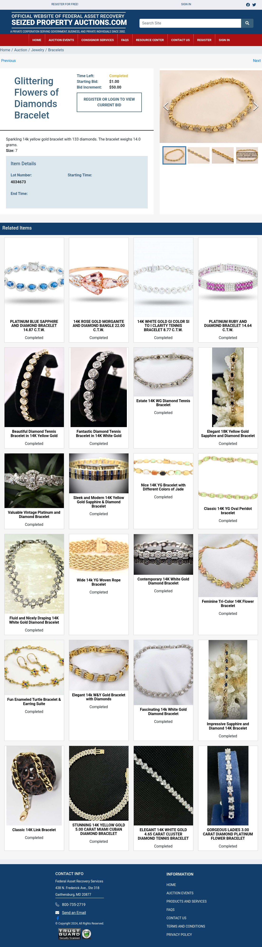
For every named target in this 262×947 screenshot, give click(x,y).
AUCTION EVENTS (61, 40)
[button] (174, 155)
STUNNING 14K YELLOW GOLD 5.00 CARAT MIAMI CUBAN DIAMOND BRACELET (98, 829)
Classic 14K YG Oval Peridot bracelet (228, 511)
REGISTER (204, 40)
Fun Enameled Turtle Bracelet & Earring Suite (34, 701)
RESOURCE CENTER (150, 40)
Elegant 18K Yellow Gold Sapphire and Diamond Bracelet (228, 433)
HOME (37, 40)
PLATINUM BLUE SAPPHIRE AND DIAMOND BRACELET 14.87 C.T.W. (34, 326)
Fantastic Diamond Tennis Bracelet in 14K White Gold (99, 433)
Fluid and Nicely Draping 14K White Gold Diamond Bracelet (34, 620)
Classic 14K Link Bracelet (34, 830)
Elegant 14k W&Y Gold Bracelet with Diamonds (98, 697)
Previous (8, 60)
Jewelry (37, 50)
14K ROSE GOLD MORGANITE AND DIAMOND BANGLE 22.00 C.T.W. (99, 326)
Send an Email (74, 912)
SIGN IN (224, 40)
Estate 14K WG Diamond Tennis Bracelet (163, 403)
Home (5, 50)
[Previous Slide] (166, 106)
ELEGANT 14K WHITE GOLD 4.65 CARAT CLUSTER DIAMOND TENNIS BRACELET (163, 834)
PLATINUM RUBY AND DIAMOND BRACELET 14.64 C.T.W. (228, 326)
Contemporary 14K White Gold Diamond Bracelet (163, 581)
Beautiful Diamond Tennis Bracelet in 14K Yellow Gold (34, 433)
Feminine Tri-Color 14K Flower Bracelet (228, 603)
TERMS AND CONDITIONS (186, 926)
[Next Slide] (256, 106)
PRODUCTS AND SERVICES (187, 901)
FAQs (125, 40)
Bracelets (56, 50)
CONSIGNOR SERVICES (97, 40)
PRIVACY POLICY (179, 935)
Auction (20, 50)
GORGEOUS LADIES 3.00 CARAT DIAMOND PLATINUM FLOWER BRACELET (228, 834)
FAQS (171, 910)
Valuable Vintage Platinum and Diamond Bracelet (34, 514)
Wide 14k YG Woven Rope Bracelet (98, 582)
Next (257, 60)
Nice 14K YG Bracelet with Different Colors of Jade (163, 487)
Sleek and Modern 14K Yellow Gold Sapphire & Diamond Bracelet (98, 502)
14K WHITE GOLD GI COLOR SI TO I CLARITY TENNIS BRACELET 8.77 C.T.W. (163, 326)
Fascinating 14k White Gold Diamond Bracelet (163, 711)
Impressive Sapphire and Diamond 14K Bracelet (228, 726)
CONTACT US (180, 40)
